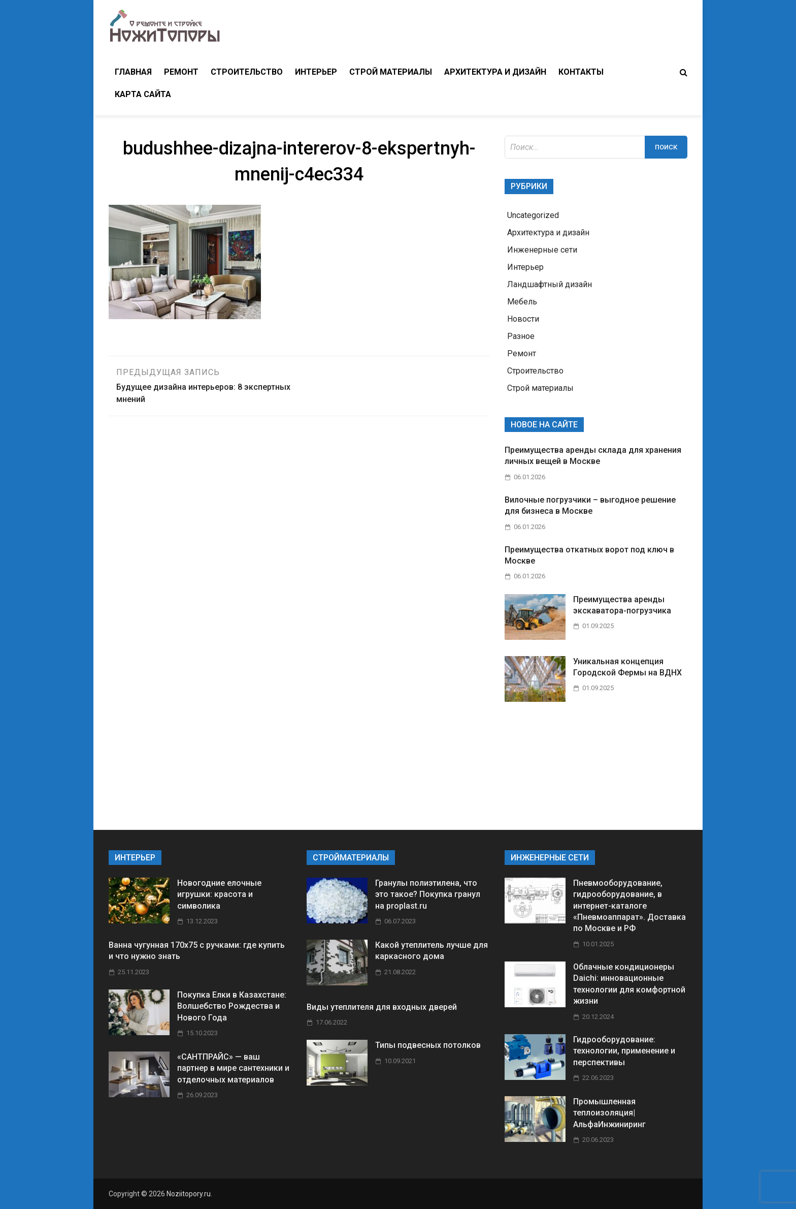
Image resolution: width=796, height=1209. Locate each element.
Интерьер (316, 72)
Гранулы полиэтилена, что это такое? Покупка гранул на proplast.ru (427, 894)
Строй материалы (390, 72)
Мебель (522, 301)
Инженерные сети (542, 250)
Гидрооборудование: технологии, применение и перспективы (624, 1051)
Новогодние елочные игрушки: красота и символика (219, 894)
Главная (133, 72)
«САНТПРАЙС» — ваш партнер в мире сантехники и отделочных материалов (233, 1068)
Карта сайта (143, 94)
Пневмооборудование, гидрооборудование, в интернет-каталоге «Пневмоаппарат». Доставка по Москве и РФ (629, 906)
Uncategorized (533, 215)
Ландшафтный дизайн (549, 284)
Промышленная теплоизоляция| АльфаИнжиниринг (609, 1113)
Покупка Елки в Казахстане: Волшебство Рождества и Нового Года (231, 1006)
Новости (523, 319)
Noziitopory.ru (189, 1194)
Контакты (581, 72)
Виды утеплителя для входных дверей (382, 1007)
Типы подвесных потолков (428, 1045)
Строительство (247, 72)
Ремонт (181, 72)
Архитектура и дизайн (495, 72)
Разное (521, 336)
